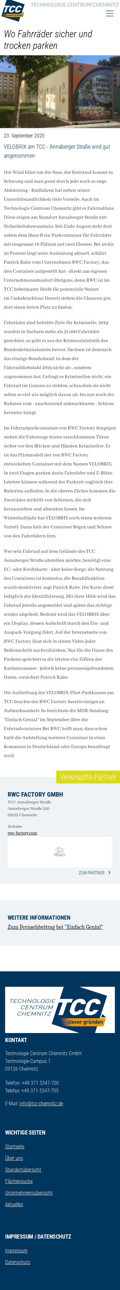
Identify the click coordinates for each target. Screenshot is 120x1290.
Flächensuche (19, 1181)
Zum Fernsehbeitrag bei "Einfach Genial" (55, 927)
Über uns (14, 1158)
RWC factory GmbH (35, 794)
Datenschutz (17, 1262)
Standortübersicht (23, 1170)
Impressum (16, 1251)
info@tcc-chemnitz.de (41, 1103)
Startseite (14, 1147)
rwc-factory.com (22, 833)
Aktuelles (14, 1204)
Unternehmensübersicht (29, 1193)
